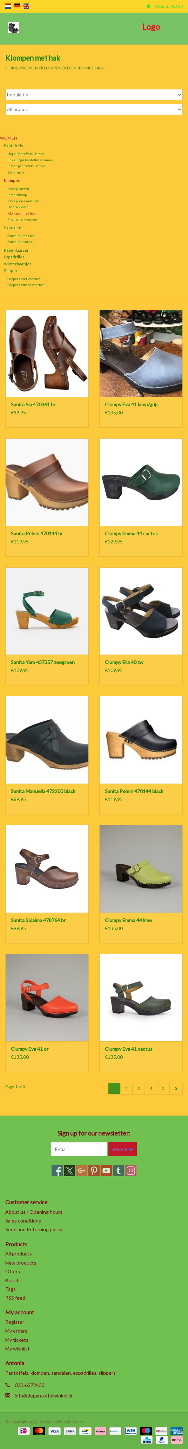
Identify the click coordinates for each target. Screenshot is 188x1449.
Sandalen (12, 227)
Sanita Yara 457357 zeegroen (43, 662)
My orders (16, 1331)
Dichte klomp (17, 207)
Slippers (12, 270)
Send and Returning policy (33, 1229)
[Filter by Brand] (94, 109)
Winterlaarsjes (18, 264)
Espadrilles (14, 257)
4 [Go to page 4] (151, 1088)
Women (29, 67)
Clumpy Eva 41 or (29, 1049)
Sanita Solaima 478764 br (38, 920)
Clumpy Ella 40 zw (124, 662)
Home (11, 67)
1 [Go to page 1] (114, 1088)
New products (20, 1263)
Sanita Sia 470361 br (33, 404)
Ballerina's (16, 172)
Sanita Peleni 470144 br (37, 533)
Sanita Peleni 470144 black (134, 791)
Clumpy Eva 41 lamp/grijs (132, 404)
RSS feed (15, 1298)
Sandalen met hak (21, 235)
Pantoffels (13, 145)
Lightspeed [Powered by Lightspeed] (74, 1421)
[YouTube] (106, 1170)
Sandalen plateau (20, 241)
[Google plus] (81, 1170)
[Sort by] (94, 94)
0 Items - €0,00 (165, 6)
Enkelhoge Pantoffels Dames (30, 160)
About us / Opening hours (33, 1212)
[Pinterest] (94, 1170)
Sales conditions (23, 1221)
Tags (10, 1289)
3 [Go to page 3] (138, 1088)
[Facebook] (57, 1170)
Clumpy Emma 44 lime (128, 920)
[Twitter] (69, 1170)
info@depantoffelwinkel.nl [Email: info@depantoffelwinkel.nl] (43, 1396)
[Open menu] (13, 27)
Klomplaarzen (18, 189)
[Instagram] (130, 1170)
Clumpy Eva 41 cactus (129, 1049)
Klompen (51, 67)
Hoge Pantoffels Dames (26, 153)
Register (14, 1322)
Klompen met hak (83, 67)
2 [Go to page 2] (126, 1088)
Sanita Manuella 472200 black (43, 791)
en (26, 6)
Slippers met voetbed (24, 279)
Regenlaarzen (16, 250)
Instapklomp (17, 194)
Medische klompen (22, 219)
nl (8, 6)
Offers (12, 1271)
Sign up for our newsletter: (94, 1133)
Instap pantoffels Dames (26, 166)
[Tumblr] (118, 1170)
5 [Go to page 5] (163, 1088)
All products (18, 1254)
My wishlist (17, 1349)
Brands (13, 1280)
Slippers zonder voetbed (26, 285)
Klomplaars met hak (23, 201)
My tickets (16, 1340)
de (17, 6)
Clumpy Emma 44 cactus (131, 533)
